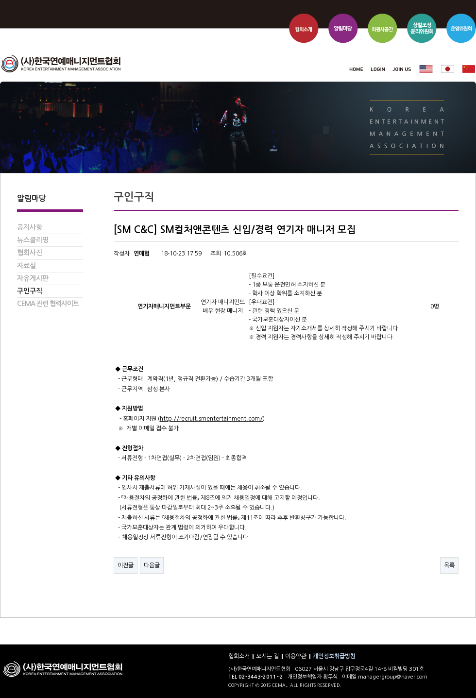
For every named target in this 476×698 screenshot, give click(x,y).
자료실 (26, 265)
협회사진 (29, 252)
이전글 (126, 565)
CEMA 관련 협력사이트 (48, 303)
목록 (449, 565)
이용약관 (295, 656)
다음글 (152, 565)
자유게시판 (33, 278)
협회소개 (239, 656)
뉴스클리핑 (33, 240)
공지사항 (29, 227)
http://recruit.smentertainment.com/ (211, 419)
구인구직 (29, 291)
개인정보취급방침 (334, 656)
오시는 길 (267, 656)
